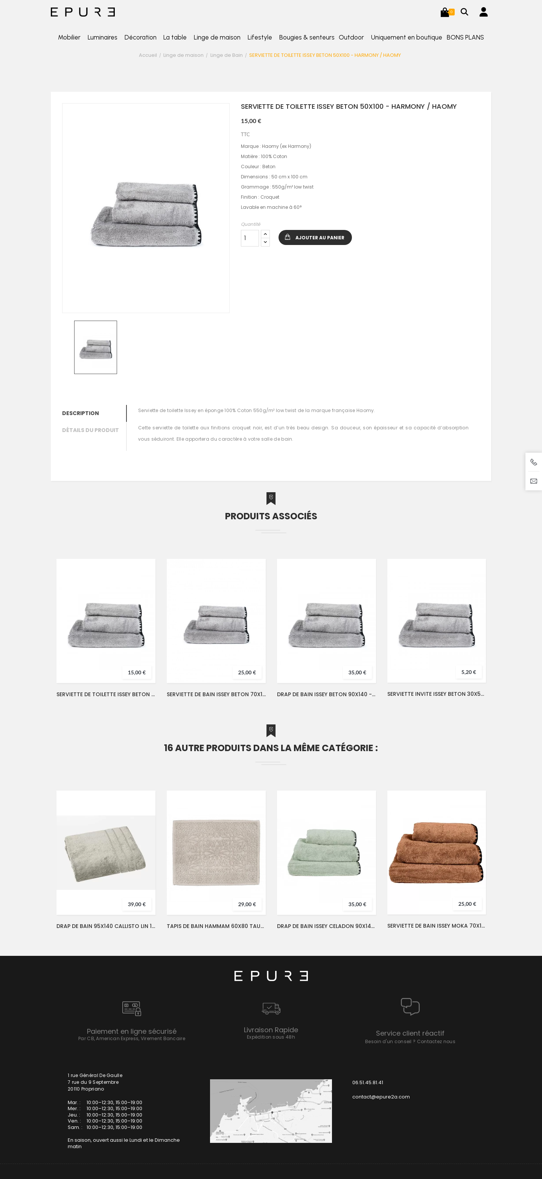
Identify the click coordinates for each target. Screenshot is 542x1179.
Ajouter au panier (319, 237)
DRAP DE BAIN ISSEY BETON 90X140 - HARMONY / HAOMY (326, 694)
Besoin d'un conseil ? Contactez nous (410, 1041)
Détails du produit (90, 430)
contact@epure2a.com (381, 1096)
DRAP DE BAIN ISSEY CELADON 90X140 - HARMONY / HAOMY (326, 926)
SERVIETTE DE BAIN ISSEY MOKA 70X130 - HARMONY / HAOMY (436, 926)
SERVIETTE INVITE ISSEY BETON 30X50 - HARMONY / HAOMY (436, 694)
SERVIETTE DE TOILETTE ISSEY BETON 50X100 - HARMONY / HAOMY (105, 694)
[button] (444, 12)
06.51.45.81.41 (367, 1082)
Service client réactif (410, 1033)
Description (80, 413)
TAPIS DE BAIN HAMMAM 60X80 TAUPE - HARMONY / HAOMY (216, 926)
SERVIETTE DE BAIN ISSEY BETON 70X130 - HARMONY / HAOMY (216, 694)
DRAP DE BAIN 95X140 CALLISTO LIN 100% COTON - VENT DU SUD (105, 926)
